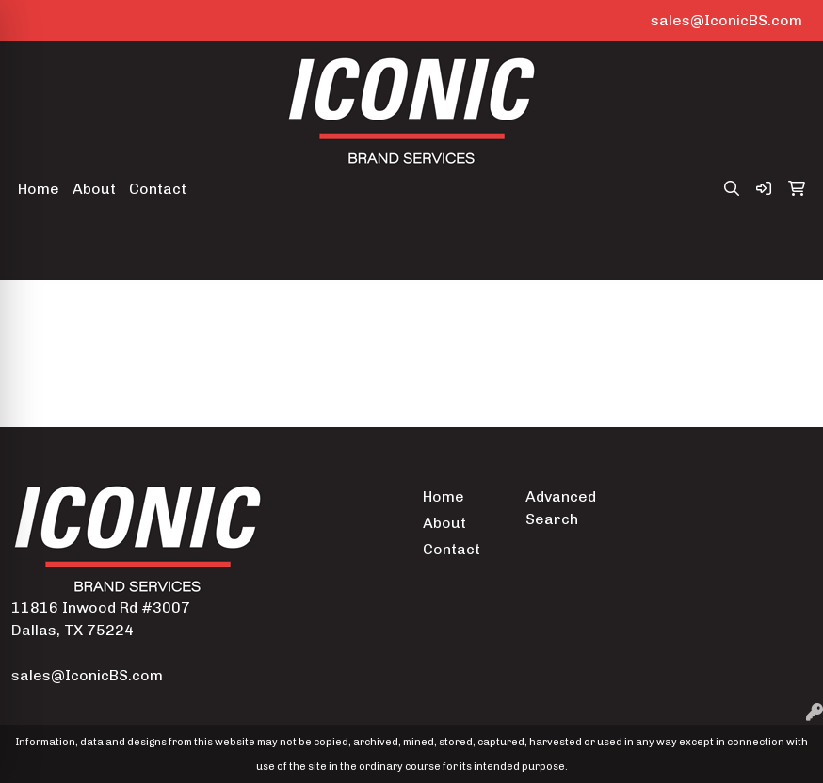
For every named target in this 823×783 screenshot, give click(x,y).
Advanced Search (560, 507)
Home (38, 189)
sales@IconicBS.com (726, 20)
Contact (157, 189)
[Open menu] (785, 252)
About (94, 189)
